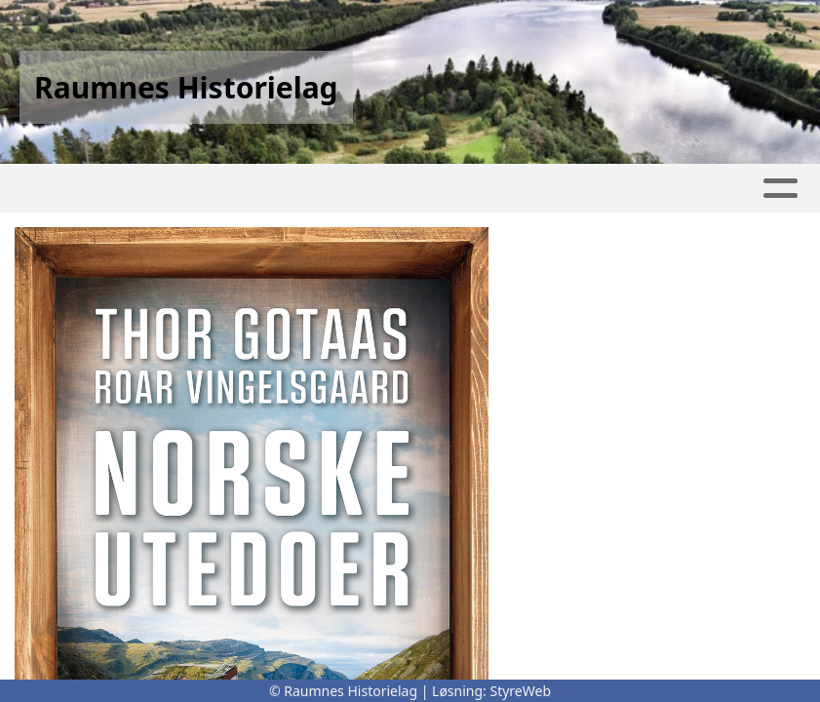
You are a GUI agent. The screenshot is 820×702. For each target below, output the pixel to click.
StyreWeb (520, 691)
